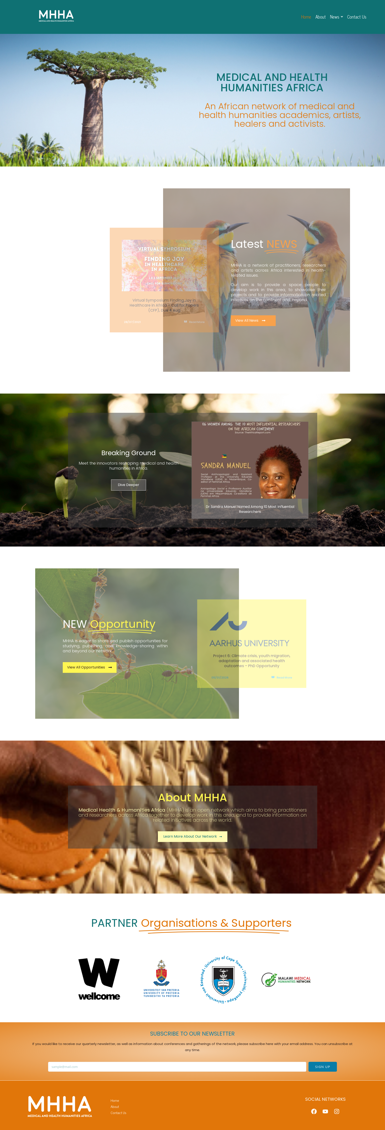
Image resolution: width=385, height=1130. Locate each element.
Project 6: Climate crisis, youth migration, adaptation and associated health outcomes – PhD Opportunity (251, 660)
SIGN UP (322, 1066)
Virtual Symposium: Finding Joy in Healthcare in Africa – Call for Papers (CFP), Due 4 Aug (164, 305)
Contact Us (118, 1112)
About (115, 1106)
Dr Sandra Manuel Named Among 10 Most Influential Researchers (250, 509)
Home (115, 1100)
